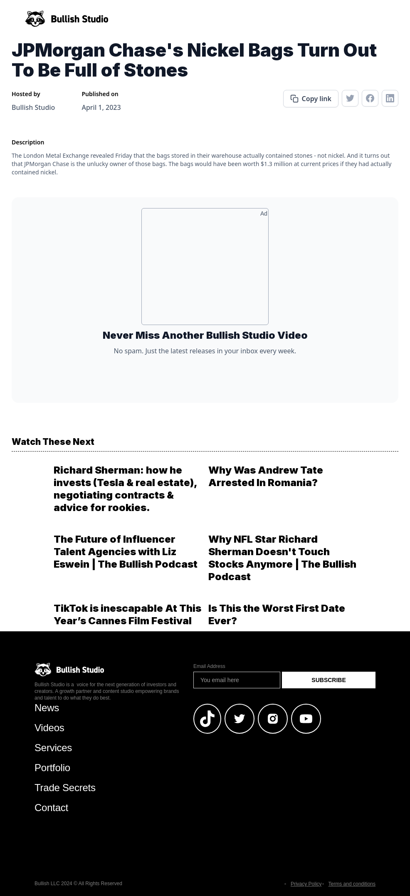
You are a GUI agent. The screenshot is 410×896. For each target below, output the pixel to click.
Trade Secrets (65, 787)
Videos (49, 727)
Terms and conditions (351, 884)
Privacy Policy (306, 884)
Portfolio (52, 767)
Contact (51, 807)
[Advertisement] (205, 270)
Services (53, 747)
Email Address (209, 666)
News (47, 707)
